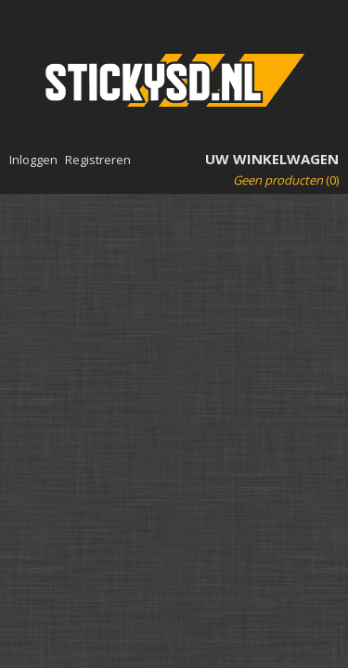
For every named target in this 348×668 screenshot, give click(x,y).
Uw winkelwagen (272, 158)
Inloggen (33, 159)
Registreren (98, 159)
